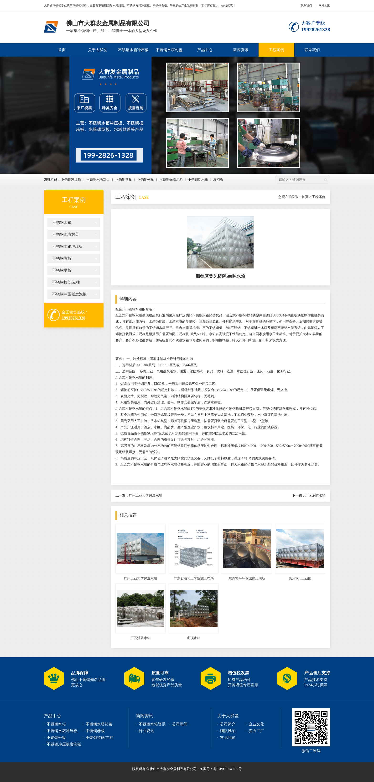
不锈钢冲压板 (71, 179)
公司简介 (227, 724)
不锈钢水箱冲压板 (133, 50)
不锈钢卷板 (123, 179)
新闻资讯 (240, 50)
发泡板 (218, 179)
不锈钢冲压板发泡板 (64, 744)
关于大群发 (97, 50)
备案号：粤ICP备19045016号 (221, 769)
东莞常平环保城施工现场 (247, 578)
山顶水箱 (193, 638)
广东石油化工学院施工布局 (194, 578)
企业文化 (256, 724)
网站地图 (324, 5)
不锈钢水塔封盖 (169, 50)
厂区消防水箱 (308, 495)
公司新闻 (179, 724)
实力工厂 (256, 731)
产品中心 (205, 50)
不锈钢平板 (145, 179)
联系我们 (306, 5)
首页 (62, 50)
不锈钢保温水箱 (171, 179)
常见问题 (227, 737)
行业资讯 (146, 731)
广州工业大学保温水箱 (138, 495)
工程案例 (276, 50)
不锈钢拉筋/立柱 (99, 737)
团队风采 (227, 731)
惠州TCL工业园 (300, 578)
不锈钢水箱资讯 (152, 724)
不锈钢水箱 (56, 724)
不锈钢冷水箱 (198, 179)
